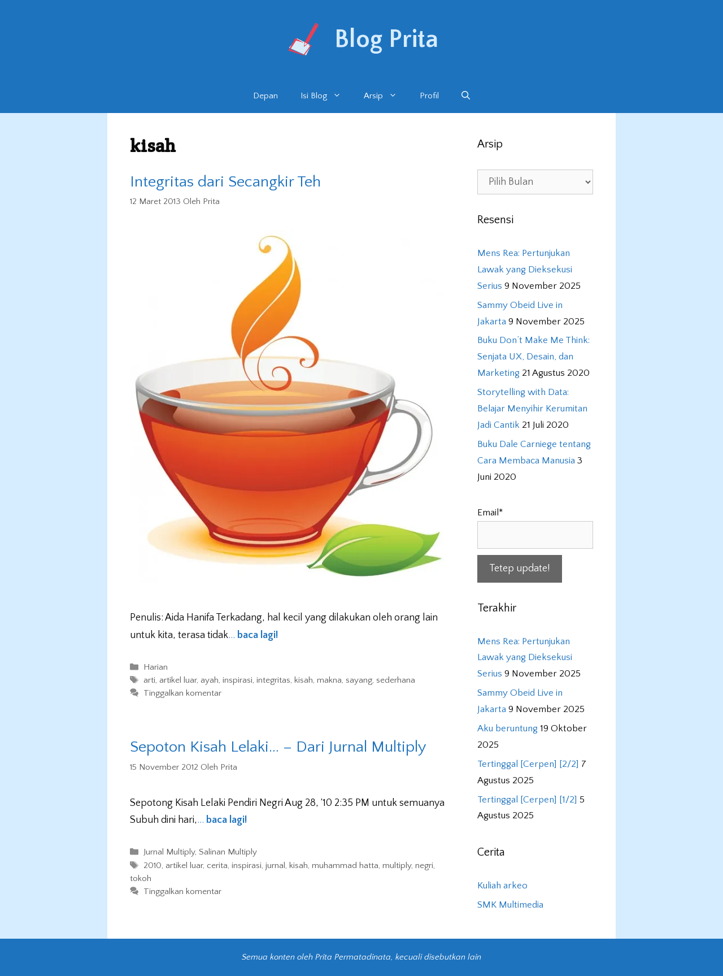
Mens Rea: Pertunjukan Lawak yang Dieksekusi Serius (524, 269)
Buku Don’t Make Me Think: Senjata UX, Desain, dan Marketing (533, 356)
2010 (152, 865)
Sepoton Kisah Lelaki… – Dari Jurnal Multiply (278, 747)
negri (424, 865)
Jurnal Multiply (169, 852)
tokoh (140, 878)
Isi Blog (326, 96)
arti (149, 680)
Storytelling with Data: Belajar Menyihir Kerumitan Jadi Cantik (532, 408)
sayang (359, 680)
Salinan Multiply (228, 852)
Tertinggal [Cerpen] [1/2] (527, 800)
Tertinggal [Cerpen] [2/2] (528, 764)
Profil (429, 96)
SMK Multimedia (510, 905)
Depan (265, 96)
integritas (273, 680)
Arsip (386, 96)
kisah (303, 680)
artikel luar (178, 680)
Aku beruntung (507, 728)
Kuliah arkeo (502, 885)
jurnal (275, 865)
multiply (396, 865)
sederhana (395, 680)
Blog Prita (386, 39)
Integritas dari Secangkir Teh (225, 181)
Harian (155, 667)
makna (329, 680)
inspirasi (237, 680)
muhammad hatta (345, 865)
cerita (217, 865)
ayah (210, 680)
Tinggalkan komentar (182, 694)
